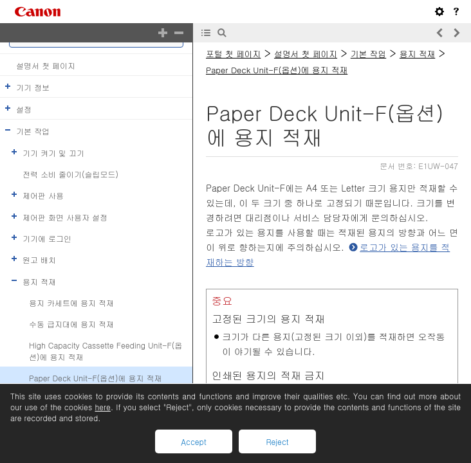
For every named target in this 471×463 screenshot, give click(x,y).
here (102, 406)
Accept (193, 441)
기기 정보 (33, 87)
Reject (277, 441)
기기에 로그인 (47, 238)
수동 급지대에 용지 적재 (71, 323)
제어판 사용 (43, 195)
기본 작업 (33, 130)
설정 (24, 109)
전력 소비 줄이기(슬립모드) (70, 173)
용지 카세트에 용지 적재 (71, 302)
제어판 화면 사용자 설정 (65, 216)
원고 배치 (39, 259)
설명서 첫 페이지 (45, 64)
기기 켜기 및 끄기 (53, 152)
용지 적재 (39, 280)
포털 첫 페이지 (233, 54)
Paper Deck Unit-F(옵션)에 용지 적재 (95, 377)
